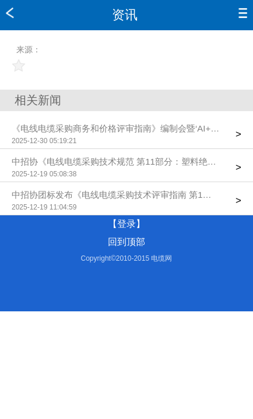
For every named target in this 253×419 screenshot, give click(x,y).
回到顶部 (126, 242)
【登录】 (126, 224)
